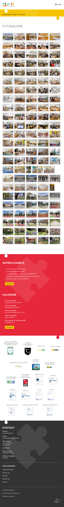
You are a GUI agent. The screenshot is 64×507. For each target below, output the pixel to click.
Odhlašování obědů (7, 469)
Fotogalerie (21, 14)
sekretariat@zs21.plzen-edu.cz (11, 438)
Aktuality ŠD (6, 472)
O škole (14, 14)
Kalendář (5, 476)
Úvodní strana (6, 14)
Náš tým (4, 482)
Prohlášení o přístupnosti (8, 496)
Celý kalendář (9, 327)
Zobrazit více (9, 283)
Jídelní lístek (6, 479)
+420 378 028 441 (7, 433)
